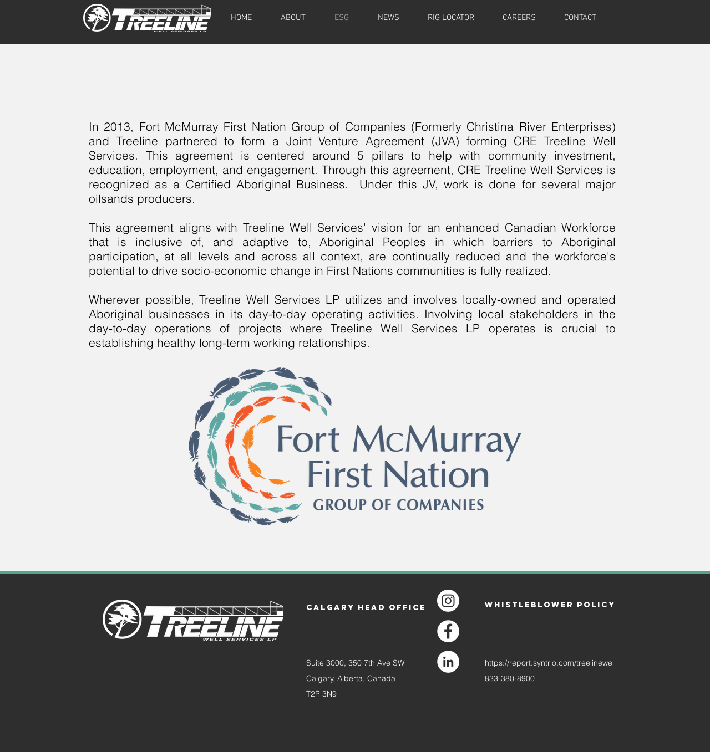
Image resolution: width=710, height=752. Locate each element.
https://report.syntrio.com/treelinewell (550, 663)
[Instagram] (448, 601)
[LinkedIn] (448, 662)
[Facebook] (448, 631)
